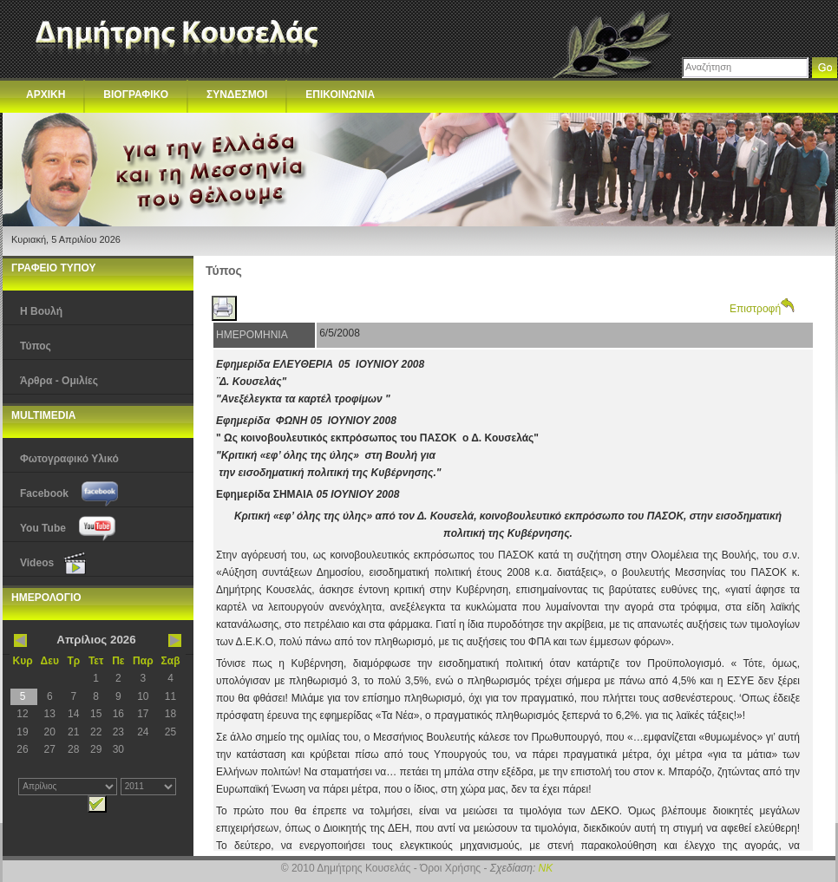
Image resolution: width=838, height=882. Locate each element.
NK (546, 868)
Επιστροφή (762, 309)
